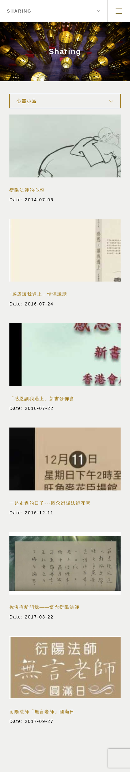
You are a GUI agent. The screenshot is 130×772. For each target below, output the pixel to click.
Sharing (54, 11)
